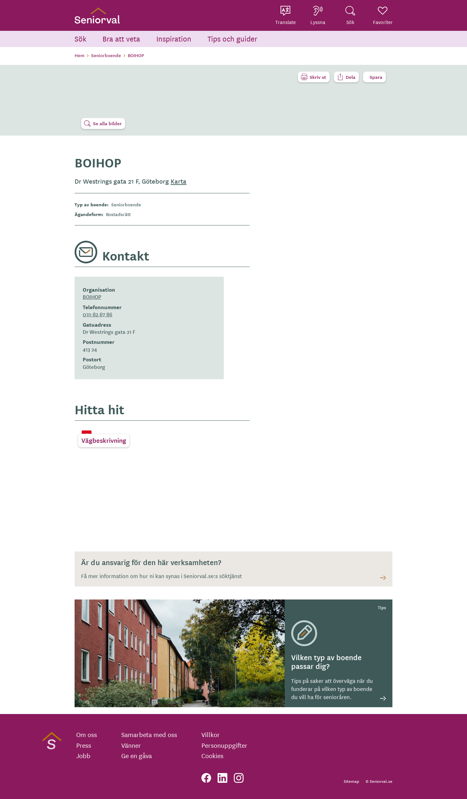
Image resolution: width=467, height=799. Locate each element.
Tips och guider (232, 38)
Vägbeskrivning (103, 440)
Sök (80, 38)
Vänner (131, 745)
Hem (79, 55)
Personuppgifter (224, 745)
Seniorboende (106, 55)
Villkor (210, 734)
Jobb (83, 755)
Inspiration (173, 38)
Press (83, 745)
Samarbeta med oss (149, 734)
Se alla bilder (107, 123)
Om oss (86, 734)
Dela (350, 76)
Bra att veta (121, 38)
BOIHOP (92, 296)
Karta (178, 181)
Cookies (212, 755)
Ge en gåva (136, 755)
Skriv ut (318, 76)
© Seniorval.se (378, 781)
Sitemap (351, 781)
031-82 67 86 (97, 314)
